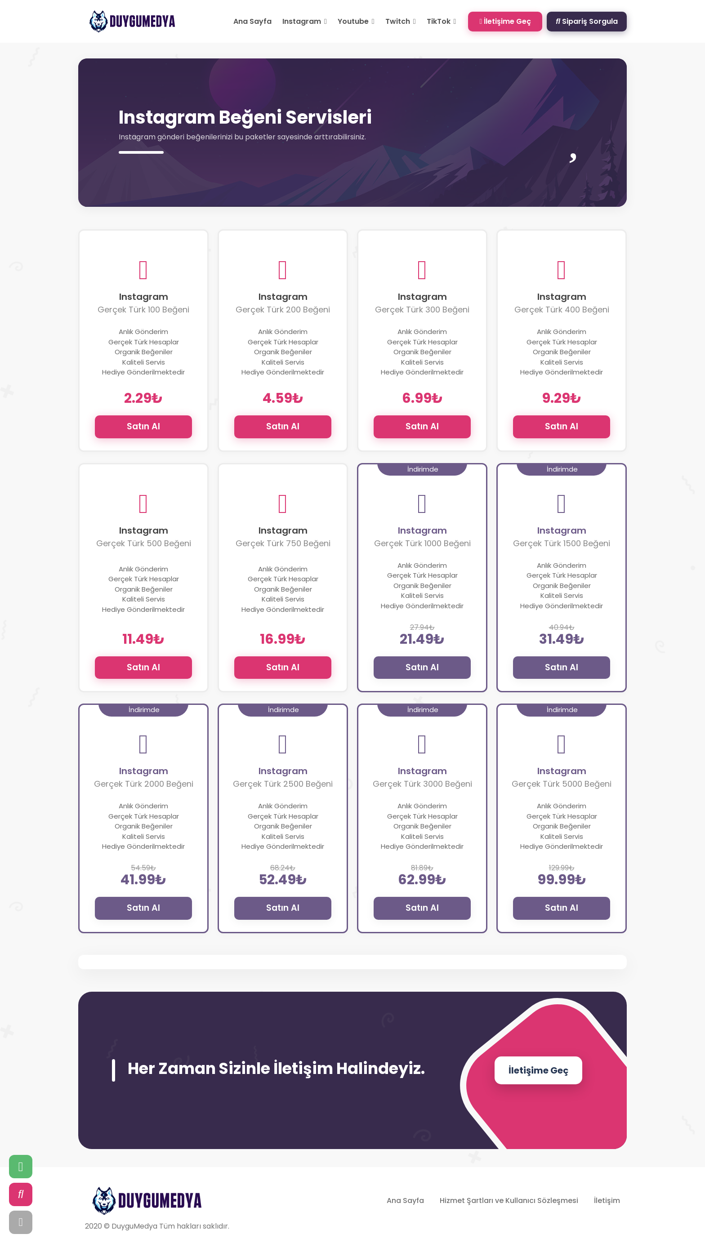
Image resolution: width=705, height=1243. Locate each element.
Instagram (304, 21)
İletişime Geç (505, 21)
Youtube (356, 21)
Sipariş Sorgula (587, 21)
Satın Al (143, 426)
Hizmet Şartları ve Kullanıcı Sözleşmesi (509, 1200)
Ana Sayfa (252, 21)
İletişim (607, 1200)
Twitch (400, 21)
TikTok (441, 21)
